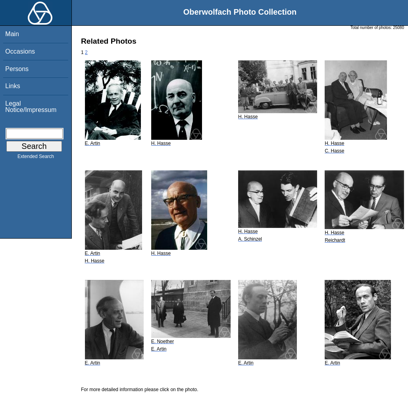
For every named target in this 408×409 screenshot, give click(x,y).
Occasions (20, 51)
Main (12, 34)
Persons (17, 69)
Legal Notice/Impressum (30, 106)
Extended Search (35, 158)
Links (12, 86)
